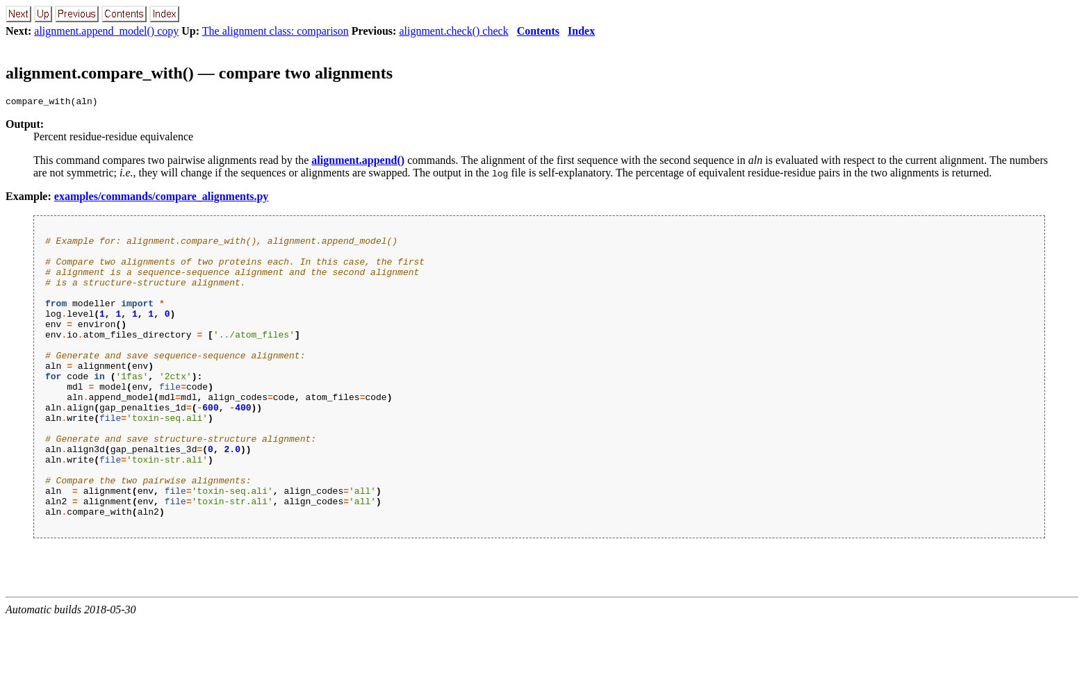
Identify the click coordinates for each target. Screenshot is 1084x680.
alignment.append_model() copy (106, 31)
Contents (538, 31)
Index (581, 31)
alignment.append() (357, 162)
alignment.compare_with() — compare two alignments (199, 73)
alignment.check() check (453, 31)
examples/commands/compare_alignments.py (161, 198)
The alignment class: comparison (275, 31)
